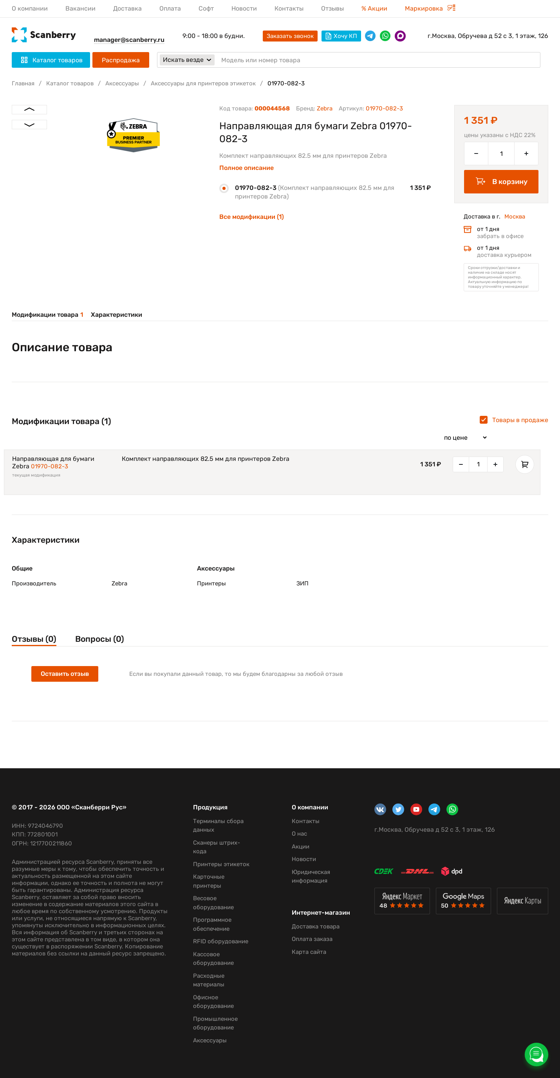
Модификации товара (47, 314)
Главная (23, 83)
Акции (300, 846)
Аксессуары (122, 83)
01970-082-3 (49, 466)
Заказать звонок (290, 36)
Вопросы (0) (99, 639)
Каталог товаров (70, 83)
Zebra (324, 108)
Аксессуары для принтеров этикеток (203, 83)
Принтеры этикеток (221, 864)
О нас (299, 833)
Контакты (289, 8)
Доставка (127, 8)
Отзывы (332, 8)
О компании (30, 8)
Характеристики (116, 314)
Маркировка (430, 8)
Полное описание (246, 168)
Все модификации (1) (251, 216)
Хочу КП (341, 36)
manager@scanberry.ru (129, 39)
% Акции (374, 8)
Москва (514, 216)
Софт (206, 8)
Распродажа (121, 60)
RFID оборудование (220, 941)
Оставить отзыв (65, 673)
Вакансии (80, 8)
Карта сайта (309, 951)
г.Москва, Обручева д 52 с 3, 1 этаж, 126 (488, 36)
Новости (244, 8)
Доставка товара (316, 926)
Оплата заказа (312, 939)
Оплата (170, 8)
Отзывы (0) (34, 639)
